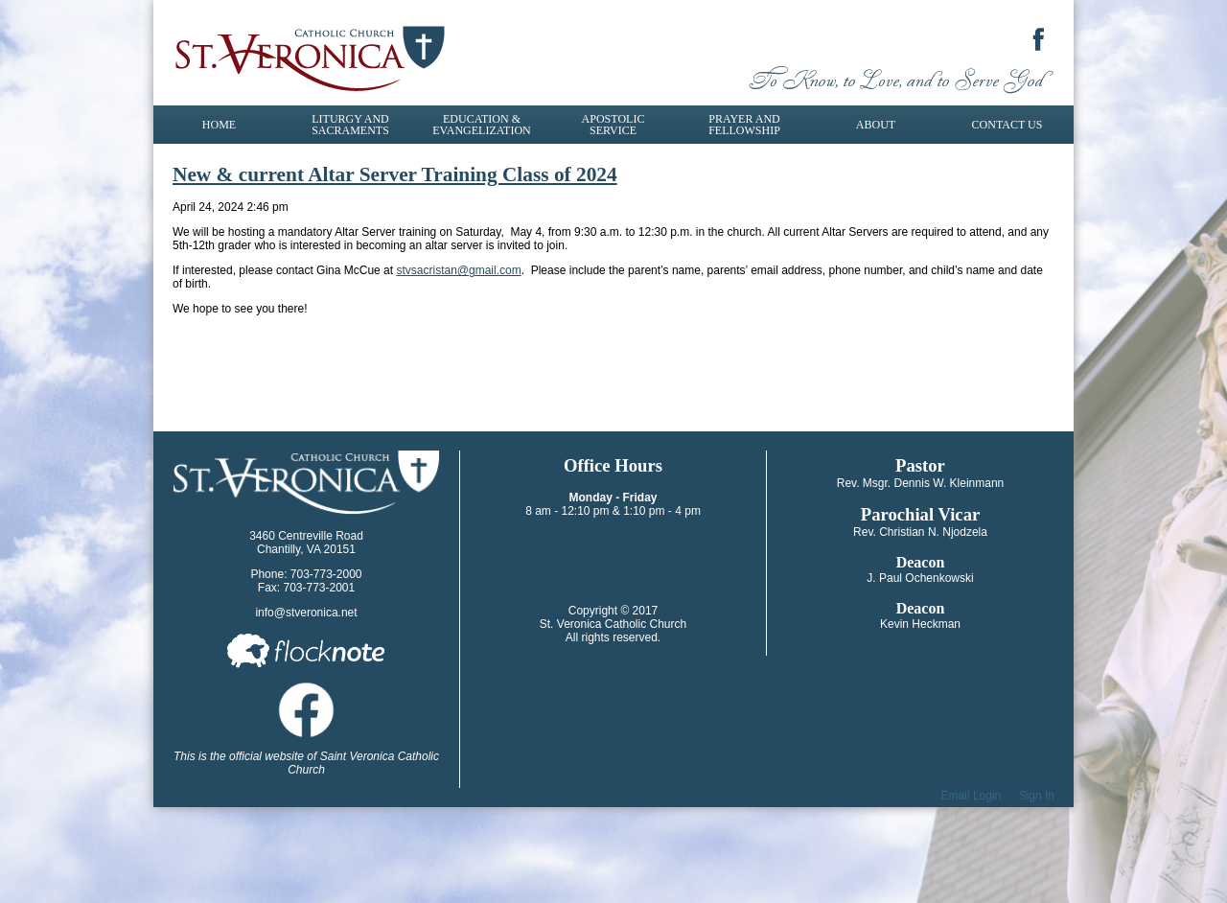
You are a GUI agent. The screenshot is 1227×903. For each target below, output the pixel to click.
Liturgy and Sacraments (350, 124)
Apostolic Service (613, 124)
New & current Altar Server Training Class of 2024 (395, 174)
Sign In (1036, 795)
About (875, 124)
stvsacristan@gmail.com (458, 270)
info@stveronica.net (306, 612)
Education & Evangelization (481, 124)
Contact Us (1007, 124)
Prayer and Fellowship (744, 124)
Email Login (971, 795)
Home (219, 124)
